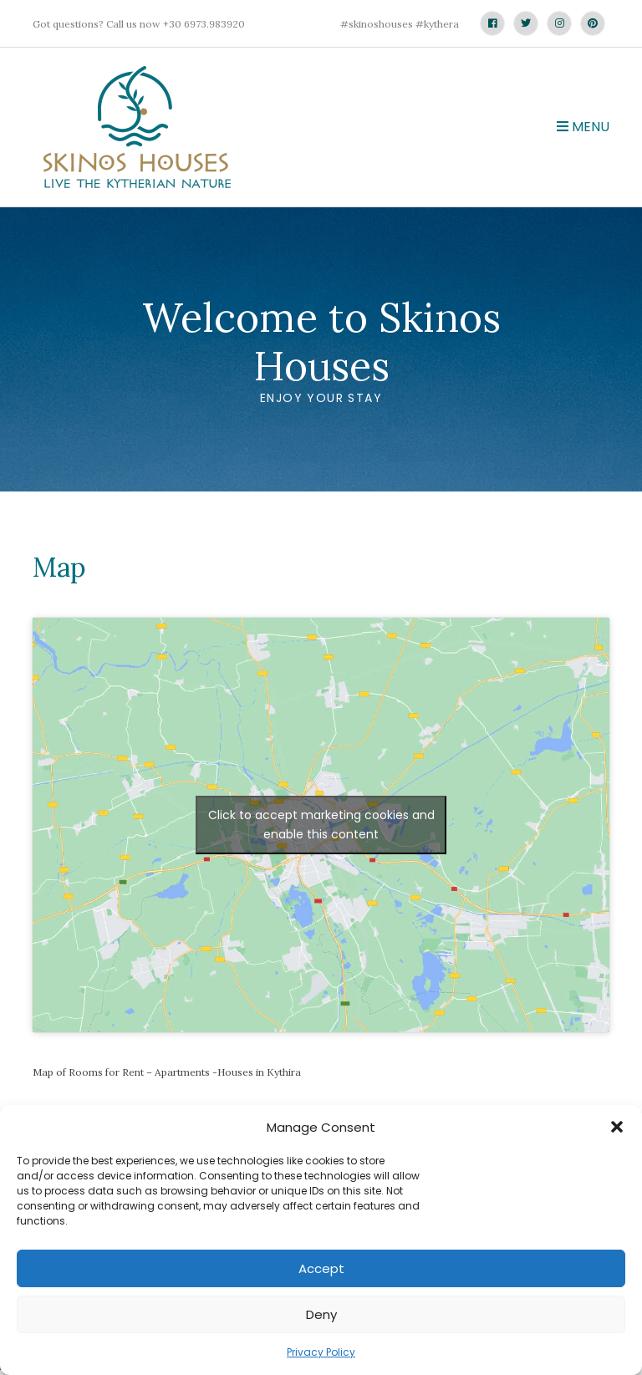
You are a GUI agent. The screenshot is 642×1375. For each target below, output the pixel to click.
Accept (321, 1268)
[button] (617, 1126)
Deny (321, 1314)
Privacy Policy (321, 1352)
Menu (583, 126)
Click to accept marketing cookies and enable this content (321, 825)
